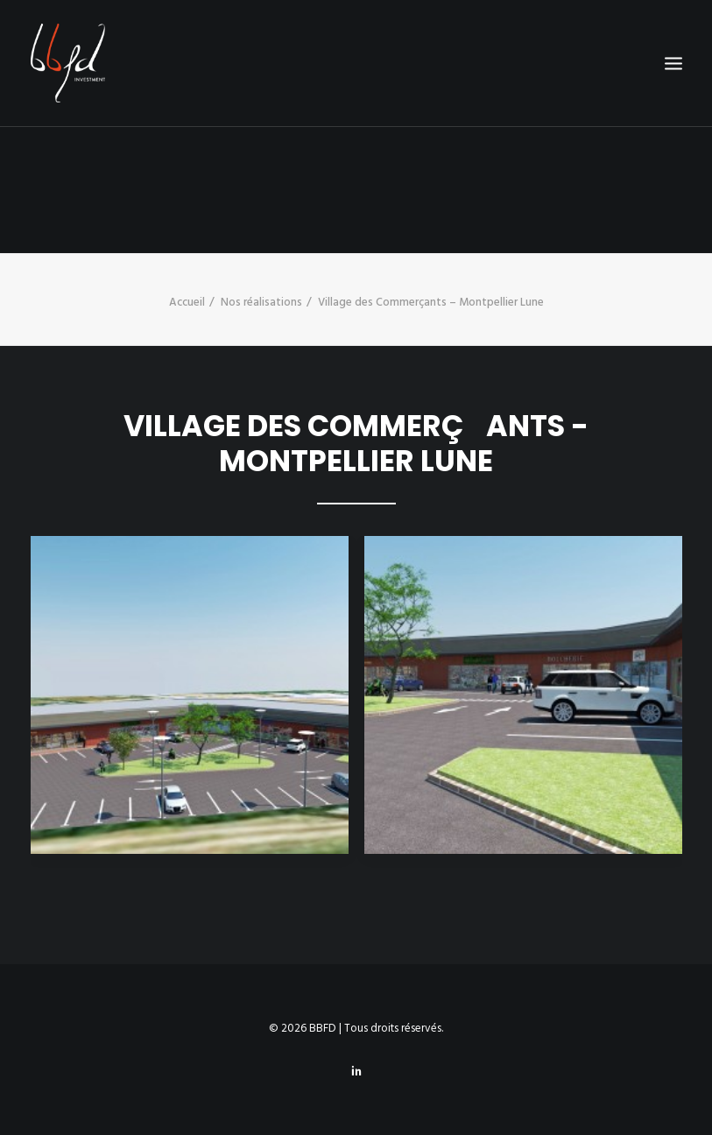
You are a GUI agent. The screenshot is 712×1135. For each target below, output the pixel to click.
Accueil (187, 302)
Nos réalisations (261, 302)
